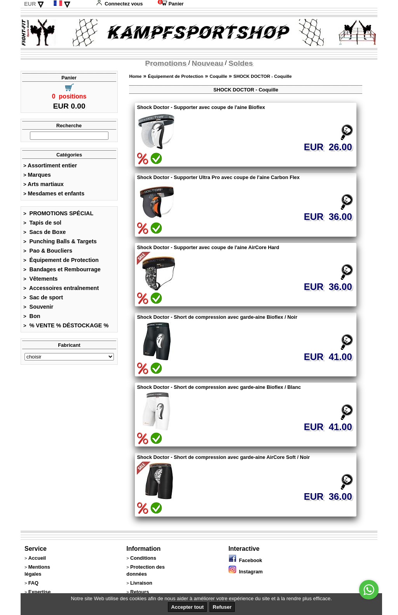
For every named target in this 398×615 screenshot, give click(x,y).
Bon (31, 316)
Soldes (241, 63)
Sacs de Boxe (44, 232)
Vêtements (40, 279)
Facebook (245, 560)
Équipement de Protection (61, 260)
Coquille (218, 76)
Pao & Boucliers (47, 251)
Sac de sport (43, 297)
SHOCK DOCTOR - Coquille (263, 76)
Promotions (166, 63)
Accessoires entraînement (61, 288)
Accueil (37, 558)
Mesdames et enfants (53, 193)
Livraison (141, 583)
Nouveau (207, 63)
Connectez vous (119, 4)
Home (135, 76)
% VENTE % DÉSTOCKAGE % (65, 325)
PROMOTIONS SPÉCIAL (58, 213)
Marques (37, 175)
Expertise (39, 592)
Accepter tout (187, 607)
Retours (139, 592)
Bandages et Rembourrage (62, 269)
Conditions (143, 558)
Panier (171, 4)
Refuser (222, 607)
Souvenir (38, 307)
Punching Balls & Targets (60, 241)
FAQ (33, 583)
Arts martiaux (43, 184)
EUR (30, 4)
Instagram (246, 572)
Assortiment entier (50, 165)
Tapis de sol (42, 223)
